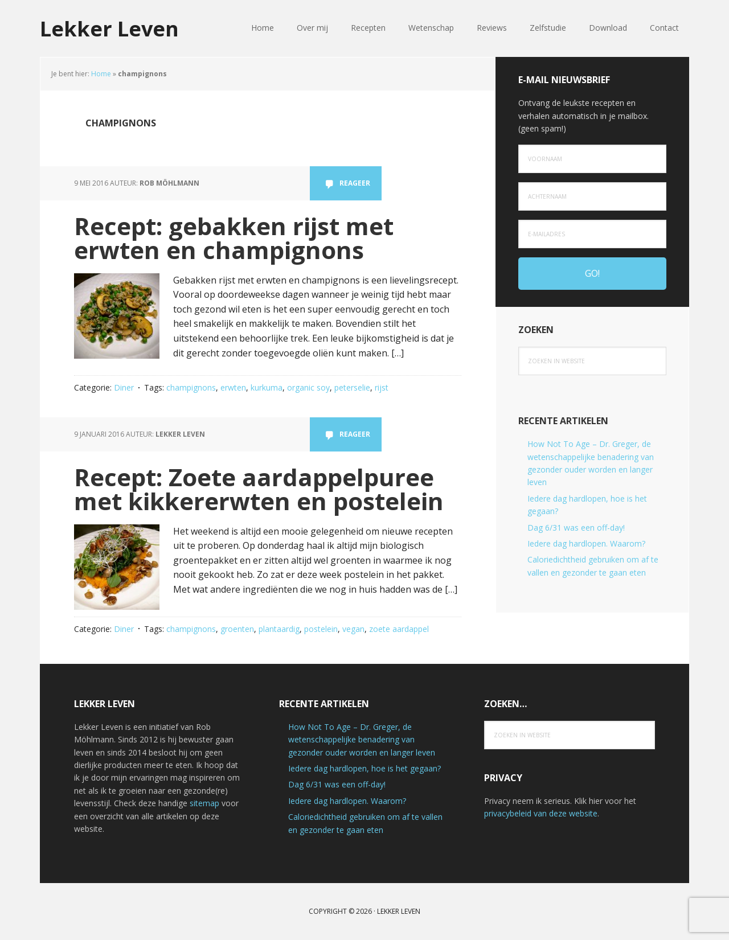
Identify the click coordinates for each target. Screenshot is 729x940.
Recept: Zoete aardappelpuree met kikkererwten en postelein (259, 489)
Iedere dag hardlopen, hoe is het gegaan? (364, 768)
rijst (381, 387)
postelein (321, 628)
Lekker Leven (109, 28)
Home (101, 74)
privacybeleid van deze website (540, 813)
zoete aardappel (399, 628)
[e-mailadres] (592, 234)
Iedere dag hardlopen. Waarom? (586, 543)
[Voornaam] (592, 159)
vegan (353, 628)
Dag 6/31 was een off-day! (576, 527)
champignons (191, 387)
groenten (237, 628)
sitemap (204, 803)
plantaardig (279, 628)
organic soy (308, 387)
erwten (233, 387)
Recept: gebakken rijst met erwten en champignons (234, 238)
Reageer (354, 183)
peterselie (352, 387)
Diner (124, 387)
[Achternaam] (592, 196)
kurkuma (266, 387)
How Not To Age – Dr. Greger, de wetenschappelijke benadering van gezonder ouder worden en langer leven (361, 739)
